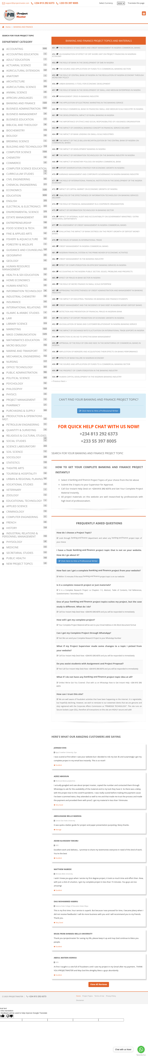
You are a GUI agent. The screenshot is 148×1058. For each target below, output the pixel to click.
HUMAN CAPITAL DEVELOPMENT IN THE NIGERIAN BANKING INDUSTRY (90, 376)
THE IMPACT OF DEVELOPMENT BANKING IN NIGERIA (82, 149)
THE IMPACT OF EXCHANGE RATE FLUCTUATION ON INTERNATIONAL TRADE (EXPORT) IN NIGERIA (101, 330)
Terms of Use (99, 996)
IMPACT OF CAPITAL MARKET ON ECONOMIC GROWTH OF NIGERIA (88, 189)
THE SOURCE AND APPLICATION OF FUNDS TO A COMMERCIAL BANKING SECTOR (94, 364)
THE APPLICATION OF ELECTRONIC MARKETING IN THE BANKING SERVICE (91, 102)
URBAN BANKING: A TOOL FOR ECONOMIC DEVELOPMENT (84, 83)
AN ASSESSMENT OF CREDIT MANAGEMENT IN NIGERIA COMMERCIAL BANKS (92, 225)
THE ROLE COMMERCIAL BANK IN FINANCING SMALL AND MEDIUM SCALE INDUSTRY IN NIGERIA (101, 109)
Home (6, 27)
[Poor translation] (9, 1016)
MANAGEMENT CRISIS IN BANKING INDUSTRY (79, 96)
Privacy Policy (111, 996)
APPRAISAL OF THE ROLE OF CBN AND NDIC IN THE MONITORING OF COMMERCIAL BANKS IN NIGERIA (96, 344)
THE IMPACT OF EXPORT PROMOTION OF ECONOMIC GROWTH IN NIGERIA (91, 318)
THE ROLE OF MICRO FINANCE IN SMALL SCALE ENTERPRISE (85, 284)
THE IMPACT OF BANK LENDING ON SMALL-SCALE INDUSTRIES (86, 134)
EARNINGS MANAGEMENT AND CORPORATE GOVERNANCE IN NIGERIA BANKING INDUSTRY (99, 174)
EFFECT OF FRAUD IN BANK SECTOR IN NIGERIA (79, 277)
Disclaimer (80, 1000)
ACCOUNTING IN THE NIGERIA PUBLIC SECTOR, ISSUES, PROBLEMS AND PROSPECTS (96, 271)
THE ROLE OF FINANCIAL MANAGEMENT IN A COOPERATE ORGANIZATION (91, 204)
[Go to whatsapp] (141, 1049)
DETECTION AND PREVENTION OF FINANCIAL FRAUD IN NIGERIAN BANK (90, 311)
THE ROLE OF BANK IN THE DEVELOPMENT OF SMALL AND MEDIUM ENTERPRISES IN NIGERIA (100, 90)
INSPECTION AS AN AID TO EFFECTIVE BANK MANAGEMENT (85, 336)
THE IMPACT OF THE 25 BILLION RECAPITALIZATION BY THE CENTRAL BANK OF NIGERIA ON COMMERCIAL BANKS (95, 141)
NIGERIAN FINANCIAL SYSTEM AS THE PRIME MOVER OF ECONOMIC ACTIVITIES (93, 252)
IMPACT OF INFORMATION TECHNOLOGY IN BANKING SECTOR (86, 210)
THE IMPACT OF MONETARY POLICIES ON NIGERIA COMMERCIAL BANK (90, 161)
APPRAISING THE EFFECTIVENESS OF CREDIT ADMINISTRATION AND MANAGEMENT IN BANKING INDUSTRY (97, 291)
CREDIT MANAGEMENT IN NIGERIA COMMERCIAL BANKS (83, 246)
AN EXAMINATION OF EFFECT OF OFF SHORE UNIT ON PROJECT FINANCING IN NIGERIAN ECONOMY (94, 55)
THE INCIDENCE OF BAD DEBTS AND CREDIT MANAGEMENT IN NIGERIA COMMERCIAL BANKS (99, 47)
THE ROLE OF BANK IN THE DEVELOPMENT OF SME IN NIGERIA (86, 62)
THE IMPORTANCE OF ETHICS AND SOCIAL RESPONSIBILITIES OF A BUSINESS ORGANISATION (99, 121)
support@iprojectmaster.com (15, 3)
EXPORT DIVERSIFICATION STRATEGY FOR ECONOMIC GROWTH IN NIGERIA (91, 168)
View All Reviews (98, 984)
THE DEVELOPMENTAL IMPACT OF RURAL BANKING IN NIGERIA (86, 115)
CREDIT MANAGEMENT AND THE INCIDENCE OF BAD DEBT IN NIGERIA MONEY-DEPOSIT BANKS (100, 305)
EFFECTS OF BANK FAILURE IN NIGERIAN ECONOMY (81, 358)
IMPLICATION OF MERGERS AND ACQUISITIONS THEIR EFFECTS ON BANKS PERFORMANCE (98, 351)
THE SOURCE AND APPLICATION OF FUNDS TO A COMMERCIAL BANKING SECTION (95, 69)
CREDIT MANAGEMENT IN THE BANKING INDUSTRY (81, 259)
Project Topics (87, 996)
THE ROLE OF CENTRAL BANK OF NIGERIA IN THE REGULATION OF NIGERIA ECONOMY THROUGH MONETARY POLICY (98, 76)
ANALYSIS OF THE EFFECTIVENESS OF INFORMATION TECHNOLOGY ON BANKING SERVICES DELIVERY (95, 196)
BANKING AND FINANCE (23, 27)
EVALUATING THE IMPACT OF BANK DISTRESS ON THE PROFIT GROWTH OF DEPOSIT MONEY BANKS (96, 232)
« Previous (56, 381)
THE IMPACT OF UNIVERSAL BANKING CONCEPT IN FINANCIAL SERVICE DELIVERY (94, 127)
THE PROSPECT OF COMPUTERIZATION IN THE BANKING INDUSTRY (88, 370)
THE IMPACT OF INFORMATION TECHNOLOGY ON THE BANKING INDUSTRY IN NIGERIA (97, 155)
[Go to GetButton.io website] (141, 1055)
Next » (63, 381)
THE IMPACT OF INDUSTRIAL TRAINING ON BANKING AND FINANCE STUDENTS (93, 299)
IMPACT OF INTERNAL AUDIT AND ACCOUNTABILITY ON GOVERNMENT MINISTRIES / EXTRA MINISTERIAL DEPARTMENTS (95, 217)
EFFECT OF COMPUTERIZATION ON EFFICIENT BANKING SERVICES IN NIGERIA (92, 265)
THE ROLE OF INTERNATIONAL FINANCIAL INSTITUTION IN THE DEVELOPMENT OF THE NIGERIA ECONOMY (97, 181)
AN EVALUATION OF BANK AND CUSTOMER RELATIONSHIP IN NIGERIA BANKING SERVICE (98, 324)
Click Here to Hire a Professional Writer (98, 410)
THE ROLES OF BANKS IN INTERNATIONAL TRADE (80, 240)
